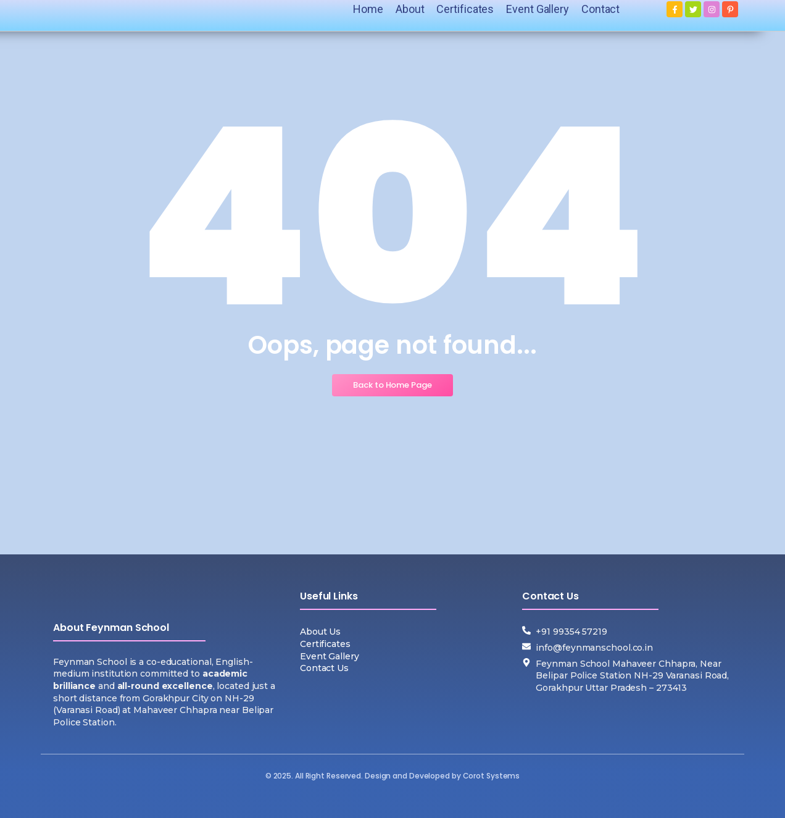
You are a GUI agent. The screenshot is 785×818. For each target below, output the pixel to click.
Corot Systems (491, 775)
